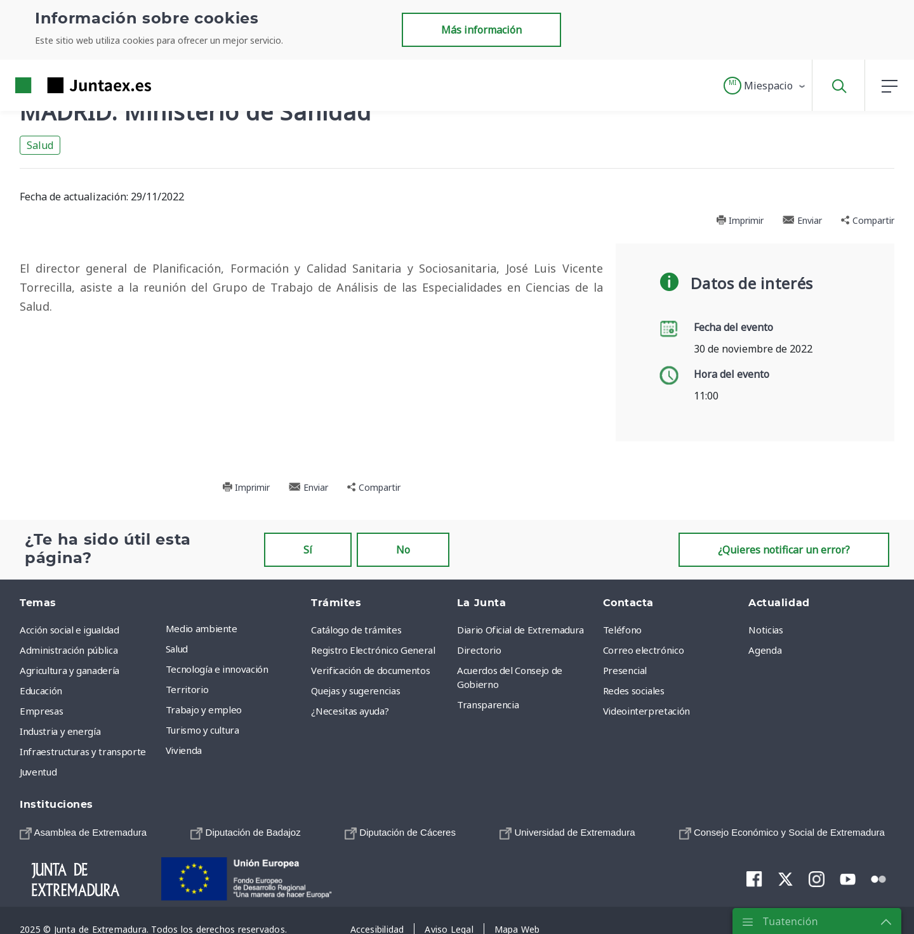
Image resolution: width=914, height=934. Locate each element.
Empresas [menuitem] (41, 710)
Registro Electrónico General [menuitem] (373, 650)
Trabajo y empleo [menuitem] (204, 709)
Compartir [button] (867, 220)
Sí (307, 550)
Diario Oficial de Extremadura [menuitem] (520, 629)
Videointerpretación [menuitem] (646, 710)
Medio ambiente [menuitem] (201, 628)
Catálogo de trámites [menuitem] (356, 629)
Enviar (802, 220)
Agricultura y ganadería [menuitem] (69, 670)
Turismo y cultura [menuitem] (202, 729)
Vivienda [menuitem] (184, 750)
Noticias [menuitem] (765, 629)
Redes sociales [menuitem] (634, 690)
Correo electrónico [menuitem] (643, 650)
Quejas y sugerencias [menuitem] (355, 690)
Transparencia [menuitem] (488, 704)
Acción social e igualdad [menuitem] (69, 629)
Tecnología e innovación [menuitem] (217, 669)
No (403, 550)
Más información (481, 30)
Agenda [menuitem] (764, 650)
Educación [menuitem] (41, 690)
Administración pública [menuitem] (68, 650)
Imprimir (740, 220)
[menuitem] (83, 832)
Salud (40, 145)
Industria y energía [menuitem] (60, 731)
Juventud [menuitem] (38, 771)
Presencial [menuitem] (625, 670)
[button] (765, 86)
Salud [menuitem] (177, 648)
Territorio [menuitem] (187, 689)
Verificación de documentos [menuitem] (370, 670)
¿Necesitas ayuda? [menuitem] (349, 710)
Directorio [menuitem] (479, 650)
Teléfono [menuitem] (622, 629)
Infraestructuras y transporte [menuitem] (83, 751)
